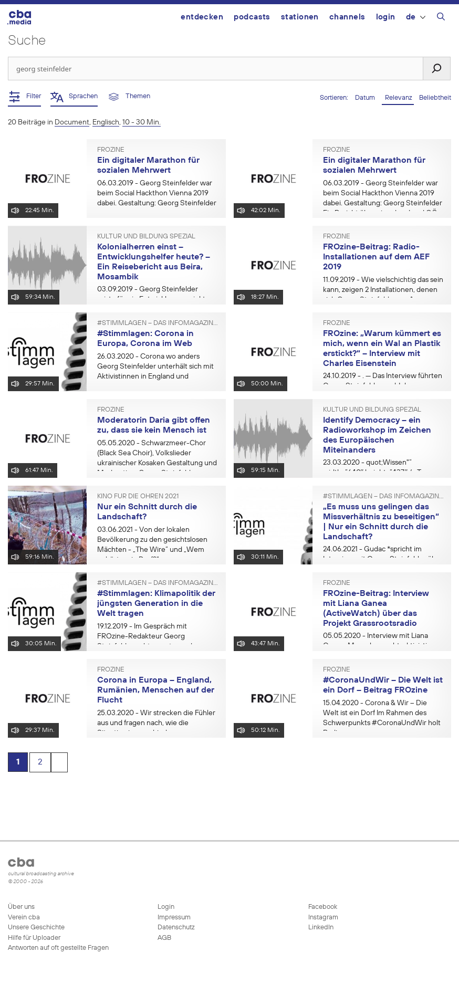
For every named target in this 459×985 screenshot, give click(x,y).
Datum (366, 98)
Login (385, 17)
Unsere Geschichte (36, 927)
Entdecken (202, 17)
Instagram (322, 917)
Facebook (322, 907)
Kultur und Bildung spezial (146, 237)
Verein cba (24, 917)
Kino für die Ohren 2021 (138, 497)
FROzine (110, 150)
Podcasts (252, 17)
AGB (164, 938)
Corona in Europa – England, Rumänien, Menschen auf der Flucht (155, 690)
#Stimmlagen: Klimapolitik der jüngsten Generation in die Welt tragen (156, 603)
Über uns (21, 907)
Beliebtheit (435, 98)
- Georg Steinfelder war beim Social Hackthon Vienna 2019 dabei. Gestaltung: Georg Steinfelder (156, 193)
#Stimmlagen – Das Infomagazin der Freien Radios (157, 323)
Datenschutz (176, 927)
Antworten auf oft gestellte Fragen (58, 948)
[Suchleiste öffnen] (441, 18)
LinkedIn (320, 927)
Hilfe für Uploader (34, 938)
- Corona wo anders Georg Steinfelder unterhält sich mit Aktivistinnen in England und (155, 366)
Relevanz (398, 98)
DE (415, 17)
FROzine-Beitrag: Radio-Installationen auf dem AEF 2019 (376, 257)
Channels (347, 17)
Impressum (174, 917)
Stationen (300, 17)
